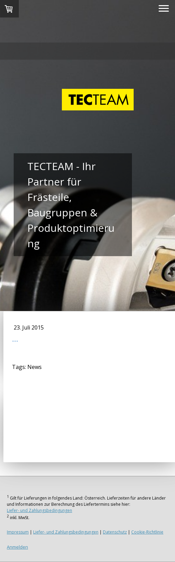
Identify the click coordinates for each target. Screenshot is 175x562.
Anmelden (17, 547)
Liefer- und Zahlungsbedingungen (39, 510)
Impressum (18, 532)
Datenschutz (115, 532)
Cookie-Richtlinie (147, 532)
